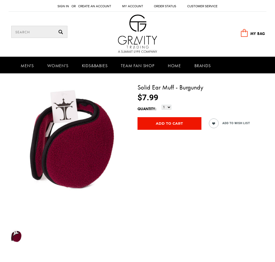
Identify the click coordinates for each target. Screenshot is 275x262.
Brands (202, 66)
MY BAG (257, 33)
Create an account (94, 6)
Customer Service (202, 6)
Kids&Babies (95, 66)
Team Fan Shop (137, 66)
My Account (132, 6)
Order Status (165, 6)
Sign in (63, 6)
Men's (27, 66)
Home (174, 66)
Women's (57, 66)
